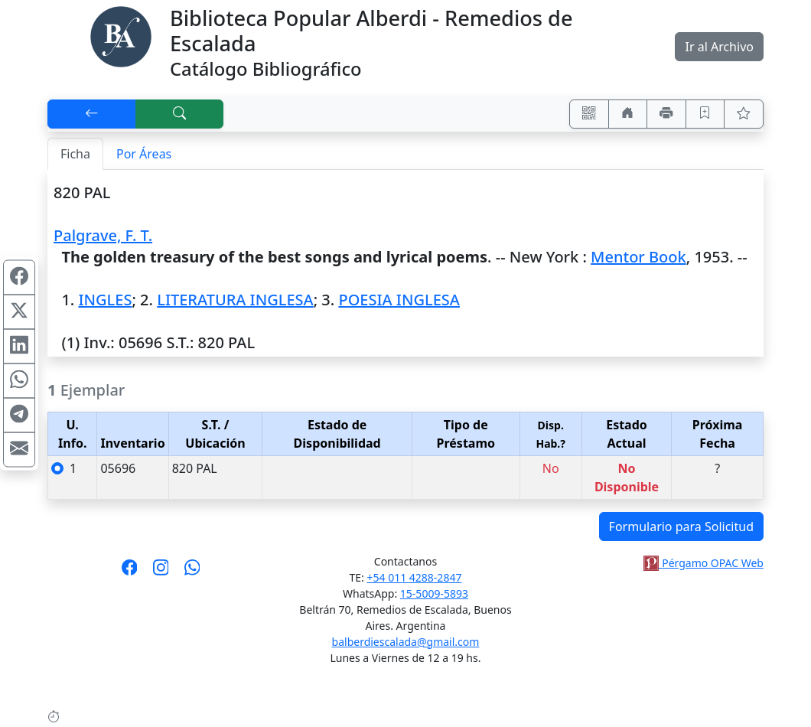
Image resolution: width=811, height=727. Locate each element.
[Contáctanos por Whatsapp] (192, 572)
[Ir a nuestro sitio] (628, 114)
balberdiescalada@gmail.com (406, 641)
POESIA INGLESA (398, 299)
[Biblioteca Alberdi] (120, 35)
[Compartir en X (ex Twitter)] (19, 312)
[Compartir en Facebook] (19, 277)
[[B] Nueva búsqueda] (179, 114)
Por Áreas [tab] (143, 153)
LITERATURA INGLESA (235, 299)
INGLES (105, 299)
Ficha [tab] (75, 153)
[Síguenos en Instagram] (161, 572)
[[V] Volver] (91, 114)
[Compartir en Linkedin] (19, 346)
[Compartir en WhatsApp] (19, 381)
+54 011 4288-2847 (414, 577)
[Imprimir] (666, 114)
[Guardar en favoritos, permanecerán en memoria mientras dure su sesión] (705, 114)
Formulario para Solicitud (681, 526)
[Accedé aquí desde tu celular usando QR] (589, 114)
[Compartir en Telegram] (19, 415)
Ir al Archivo (719, 46)
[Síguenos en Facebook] (130, 572)
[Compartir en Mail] (19, 450)
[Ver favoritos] (744, 114)
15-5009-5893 (434, 593)
